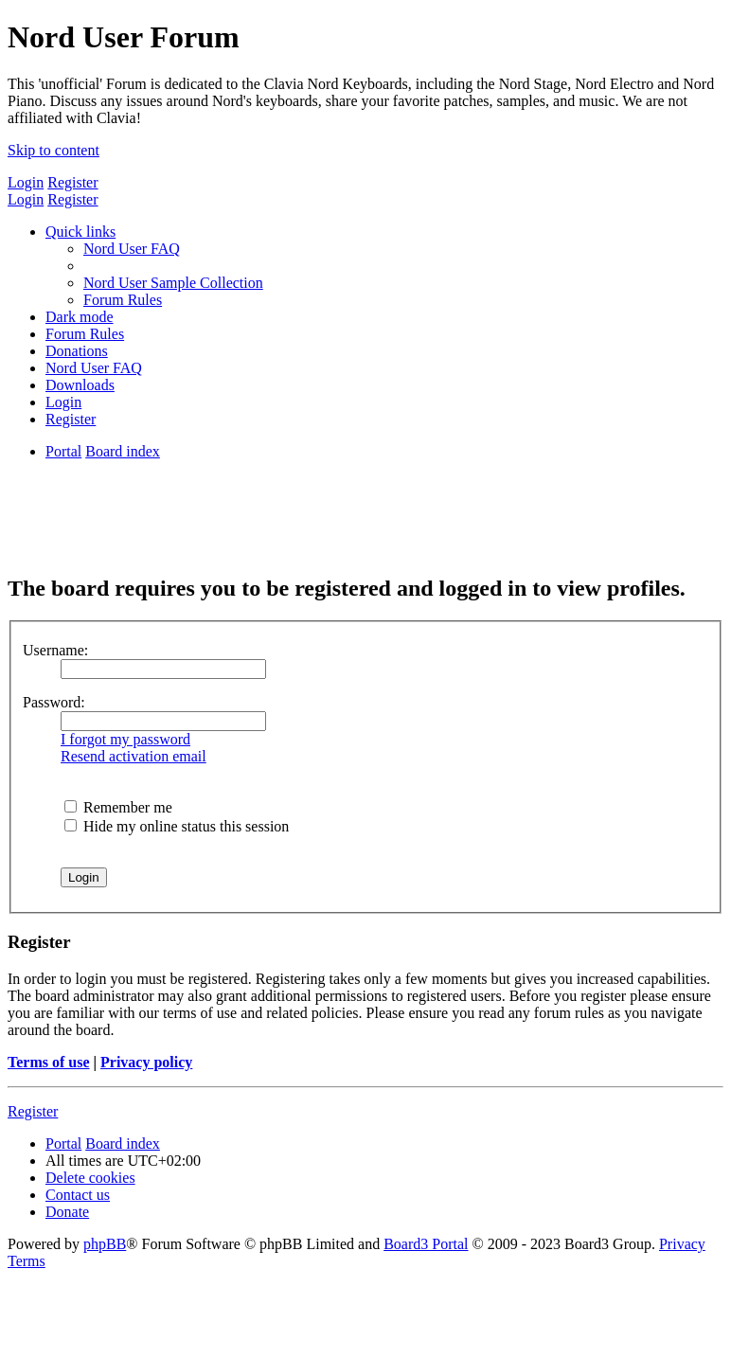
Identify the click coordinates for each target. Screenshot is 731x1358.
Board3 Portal (425, 1244)
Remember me (118, 807)
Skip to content (53, 150)
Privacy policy (146, 1062)
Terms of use (49, 1062)
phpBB (104, 1244)
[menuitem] (131, 249)
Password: (54, 702)
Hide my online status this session (176, 826)
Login (26, 182)
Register (72, 182)
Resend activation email (133, 756)
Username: (55, 650)
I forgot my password (125, 739)
